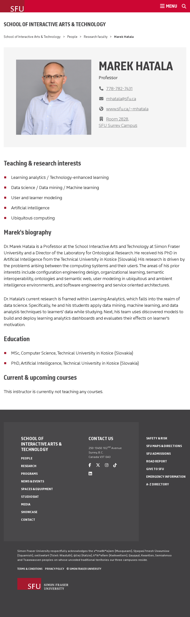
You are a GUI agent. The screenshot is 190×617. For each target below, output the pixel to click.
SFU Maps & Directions (164, 446)
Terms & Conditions (30, 568)
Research (28, 466)
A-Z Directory (157, 484)
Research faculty (96, 37)
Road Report (156, 461)
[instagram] (106, 465)
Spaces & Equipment (37, 489)
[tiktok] (115, 465)
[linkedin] (90, 473)
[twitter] (98, 465)
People (72, 37)
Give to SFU (155, 469)
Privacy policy (54, 568)
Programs (29, 474)
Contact (28, 520)
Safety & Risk (156, 438)
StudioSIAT (30, 497)
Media (25, 504)
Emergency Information (166, 477)
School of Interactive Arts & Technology (55, 24)
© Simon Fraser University (84, 568)
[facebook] (90, 465)
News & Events (32, 481)
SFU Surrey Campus (118, 125)
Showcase (29, 512)
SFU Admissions (158, 453)
